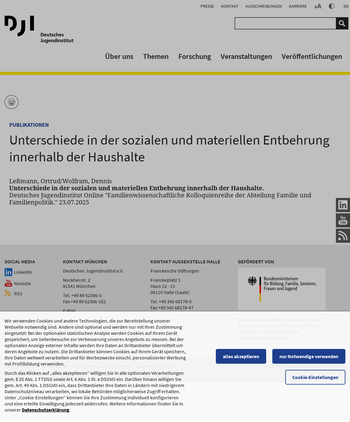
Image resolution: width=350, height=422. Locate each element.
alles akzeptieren (241, 359)
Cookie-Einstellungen (315, 380)
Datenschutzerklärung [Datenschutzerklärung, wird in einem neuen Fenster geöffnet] (45, 412)
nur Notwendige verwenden (308, 359)
